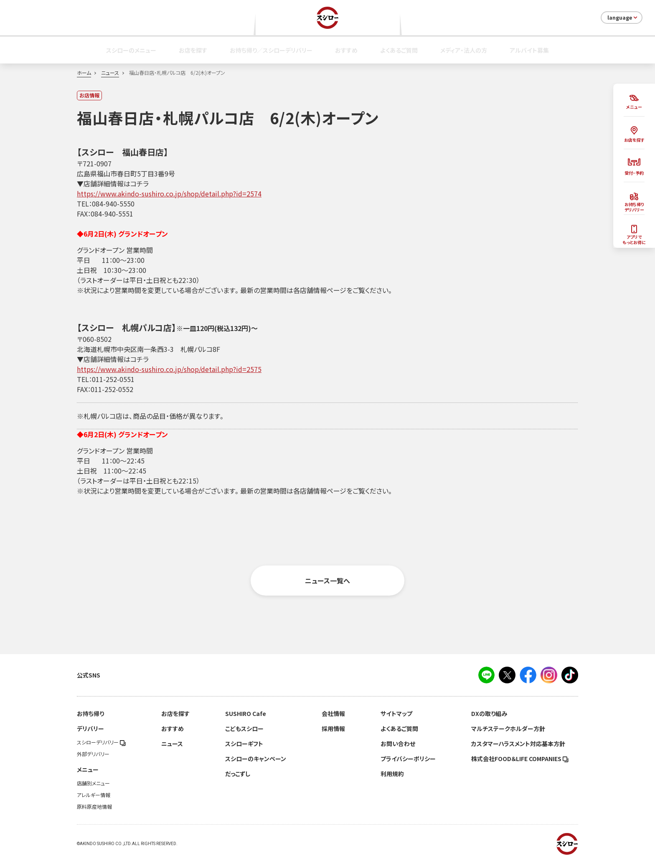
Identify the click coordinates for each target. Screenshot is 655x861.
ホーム (84, 72)
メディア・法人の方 (463, 50)
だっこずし (237, 773)
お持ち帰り (90, 713)
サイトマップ (396, 713)
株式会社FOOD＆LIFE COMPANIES (520, 758)
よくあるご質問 (399, 50)
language (623, 17)
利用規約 (392, 773)
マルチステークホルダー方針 (508, 728)
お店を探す (193, 50)
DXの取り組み (489, 713)
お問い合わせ (398, 743)
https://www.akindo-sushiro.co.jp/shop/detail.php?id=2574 (169, 194)
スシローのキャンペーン (255, 758)
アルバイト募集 (529, 50)
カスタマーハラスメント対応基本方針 (518, 743)
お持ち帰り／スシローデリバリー (271, 50)
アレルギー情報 (93, 795)
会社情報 (333, 713)
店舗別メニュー (93, 783)
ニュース (110, 72)
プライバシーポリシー (408, 758)
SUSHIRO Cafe (245, 713)
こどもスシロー (244, 728)
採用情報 (333, 728)
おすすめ (346, 50)
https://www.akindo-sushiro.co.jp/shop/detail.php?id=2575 (169, 369)
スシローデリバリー (101, 742)
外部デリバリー (93, 754)
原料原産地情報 (94, 806)
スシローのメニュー (131, 50)
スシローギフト (244, 743)
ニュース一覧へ (327, 581)
